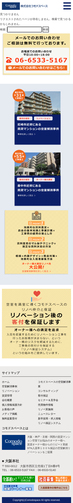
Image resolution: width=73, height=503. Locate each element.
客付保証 (43, 395)
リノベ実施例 (45, 409)
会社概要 (7, 400)
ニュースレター (47, 413)
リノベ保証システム (49, 423)
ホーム (6, 381)
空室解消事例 (9, 386)
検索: (3, 29)
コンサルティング (48, 390)
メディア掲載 (9, 413)
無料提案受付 (9, 418)
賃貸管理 (7, 395)
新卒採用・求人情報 (49, 418)
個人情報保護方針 (12, 404)
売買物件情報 (45, 404)
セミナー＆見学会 (48, 400)
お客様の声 (8, 409)
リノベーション (11, 390)
